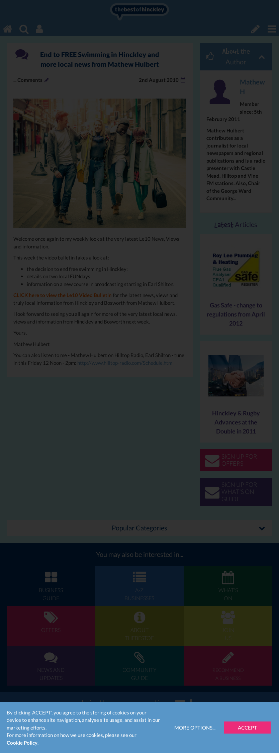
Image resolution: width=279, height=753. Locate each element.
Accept (247, 728)
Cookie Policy (22, 743)
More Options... (194, 728)
